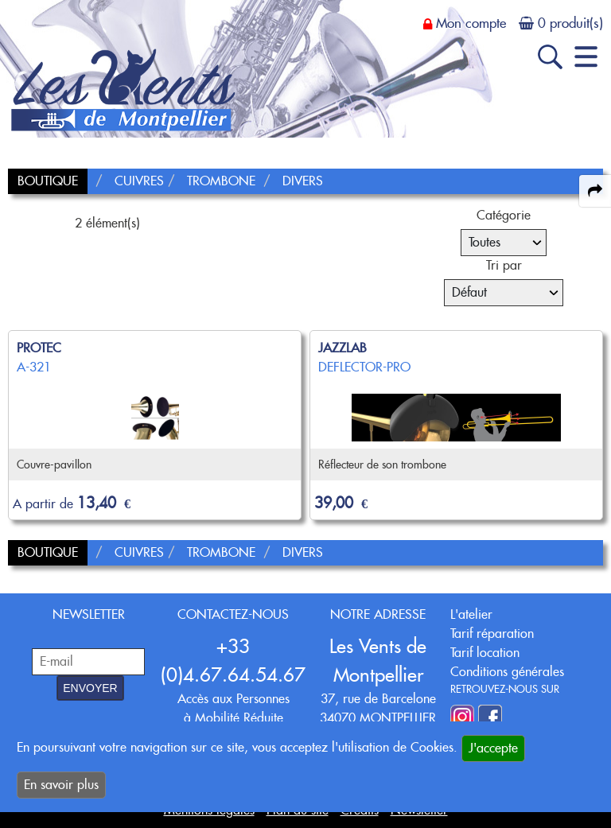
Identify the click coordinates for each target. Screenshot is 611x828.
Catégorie (504, 215)
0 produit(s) (570, 23)
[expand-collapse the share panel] (595, 191)
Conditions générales (507, 671)
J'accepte (493, 748)
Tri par (504, 265)
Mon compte (471, 23)
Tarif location (485, 652)
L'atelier (471, 614)
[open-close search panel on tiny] (550, 57)
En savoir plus (61, 784)
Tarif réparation (492, 633)
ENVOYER (90, 688)
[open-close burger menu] (586, 57)
